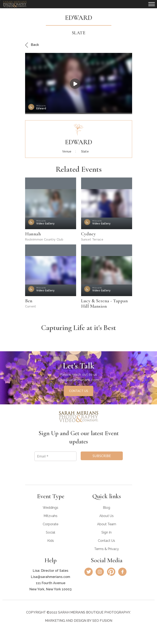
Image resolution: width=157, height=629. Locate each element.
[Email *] (55, 456)
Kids (50, 541)
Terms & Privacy (106, 549)
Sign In (106, 532)
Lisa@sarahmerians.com (78, 380)
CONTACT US (78, 391)
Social (50, 532)
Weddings (50, 508)
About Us (106, 516)
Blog (106, 508)
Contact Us (106, 541)
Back (32, 45)
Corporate (50, 524)
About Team (106, 524)
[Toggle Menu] (151, 4)
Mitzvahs (50, 516)
